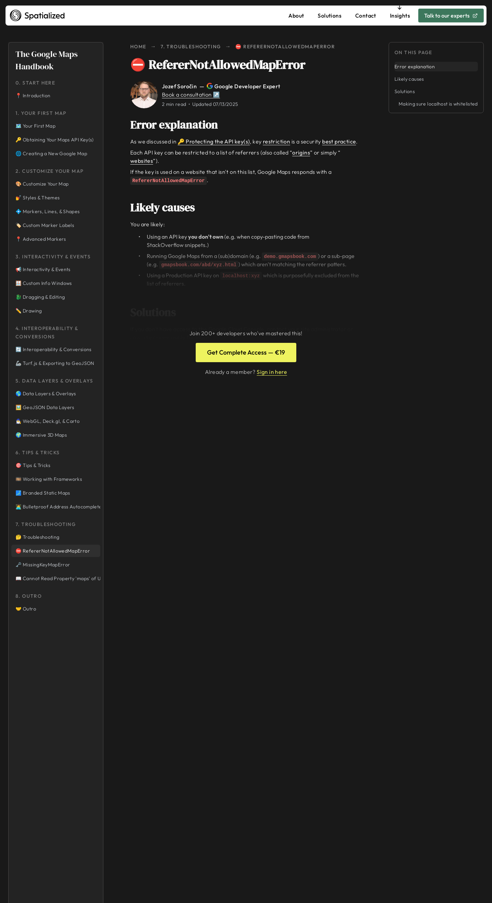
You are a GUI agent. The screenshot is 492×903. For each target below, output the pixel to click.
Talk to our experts (451, 15)
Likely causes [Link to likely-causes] (167, 207)
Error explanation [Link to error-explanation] (178, 124)
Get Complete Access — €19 (246, 352)
